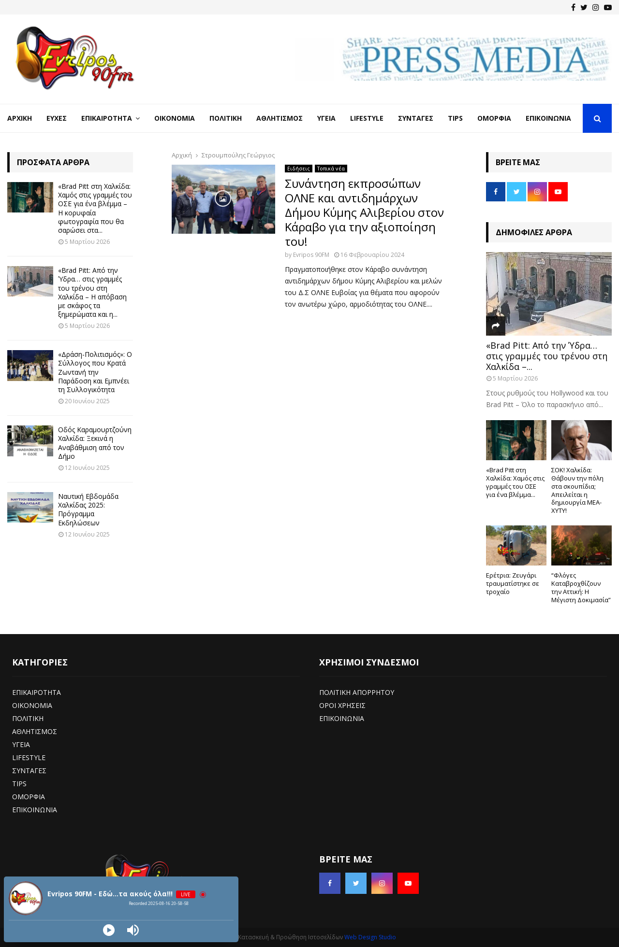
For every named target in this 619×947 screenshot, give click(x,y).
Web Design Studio (370, 937)
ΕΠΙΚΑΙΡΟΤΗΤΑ (36, 692)
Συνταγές (415, 118)
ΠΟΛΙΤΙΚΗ (28, 718)
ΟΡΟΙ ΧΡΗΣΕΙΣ (342, 705)
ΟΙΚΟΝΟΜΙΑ (32, 705)
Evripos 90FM (311, 255)
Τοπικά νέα (331, 168)
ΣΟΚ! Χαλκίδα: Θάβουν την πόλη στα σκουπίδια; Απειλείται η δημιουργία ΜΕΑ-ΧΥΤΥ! (577, 490)
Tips (455, 118)
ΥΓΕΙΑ (21, 744)
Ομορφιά (494, 118)
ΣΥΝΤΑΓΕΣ (29, 770)
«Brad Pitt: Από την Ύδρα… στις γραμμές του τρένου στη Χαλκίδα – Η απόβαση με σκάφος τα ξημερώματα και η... (92, 292)
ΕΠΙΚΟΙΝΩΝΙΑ (34, 809)
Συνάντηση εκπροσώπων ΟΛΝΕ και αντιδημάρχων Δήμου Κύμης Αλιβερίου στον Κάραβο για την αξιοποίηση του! (364, 212)
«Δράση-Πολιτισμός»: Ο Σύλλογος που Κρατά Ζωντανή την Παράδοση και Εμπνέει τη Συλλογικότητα (95, 372)
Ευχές (56, 118)
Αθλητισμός (279, 118)
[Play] (109, 930)
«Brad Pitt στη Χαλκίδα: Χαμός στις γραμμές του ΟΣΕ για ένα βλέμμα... (515, 482)
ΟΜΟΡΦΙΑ (28, 796)
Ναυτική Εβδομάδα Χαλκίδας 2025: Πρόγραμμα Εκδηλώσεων (88, 509)
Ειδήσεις (298, 168)
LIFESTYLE (28, 757)
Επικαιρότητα (106, 118)
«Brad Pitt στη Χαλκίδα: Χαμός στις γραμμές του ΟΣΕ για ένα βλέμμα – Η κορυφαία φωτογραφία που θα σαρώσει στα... (95, 208)
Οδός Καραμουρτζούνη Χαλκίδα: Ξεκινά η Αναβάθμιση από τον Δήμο (95, 443)
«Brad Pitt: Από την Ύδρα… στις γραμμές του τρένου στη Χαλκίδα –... (546, 355)
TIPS (19, 783)
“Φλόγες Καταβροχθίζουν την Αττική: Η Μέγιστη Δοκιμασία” (581, 587)
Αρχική (19, 118)
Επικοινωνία (548, 118)
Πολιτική (225, 118)
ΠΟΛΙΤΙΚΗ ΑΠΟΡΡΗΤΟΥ (356, 692)
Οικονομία (174, 118)
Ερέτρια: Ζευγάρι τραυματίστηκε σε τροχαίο (512, 583)
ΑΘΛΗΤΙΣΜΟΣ (34, 731)
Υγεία (326, 118)
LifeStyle (366, 118)
